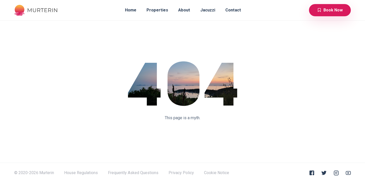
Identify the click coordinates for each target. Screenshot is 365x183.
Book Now (330, 10)
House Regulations (81, 172)
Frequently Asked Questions (133, 172)
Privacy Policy (181, 172)
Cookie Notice (216, 172)
